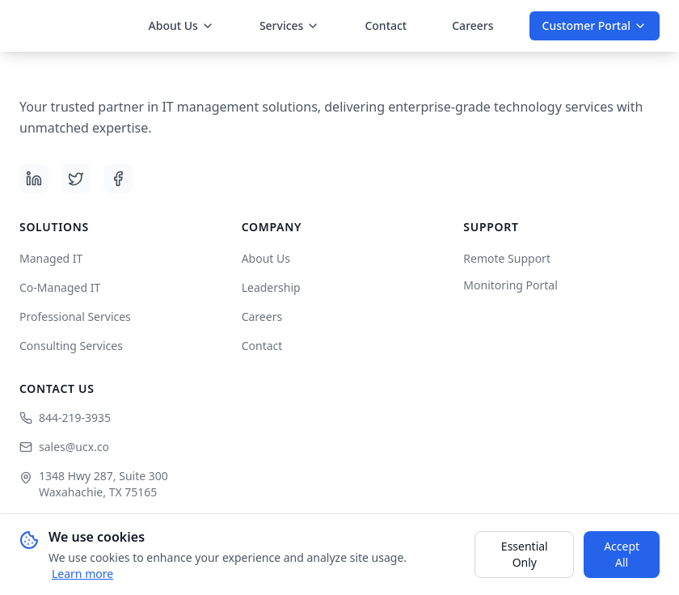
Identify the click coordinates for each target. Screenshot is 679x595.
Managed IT (50, 258)
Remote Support (506, 258)
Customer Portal (594, 25)
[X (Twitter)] (76, 178)
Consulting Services (71, 345)
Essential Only (524, 554)
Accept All (621, 554)
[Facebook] (118, 178)
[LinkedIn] (33, 178)
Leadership (271, 287)
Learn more (82, 573)
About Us (181, 25)
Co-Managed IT (59, 287)
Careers (472, 25)
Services (289, 25)
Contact (386, 25)
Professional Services (75, 316)
